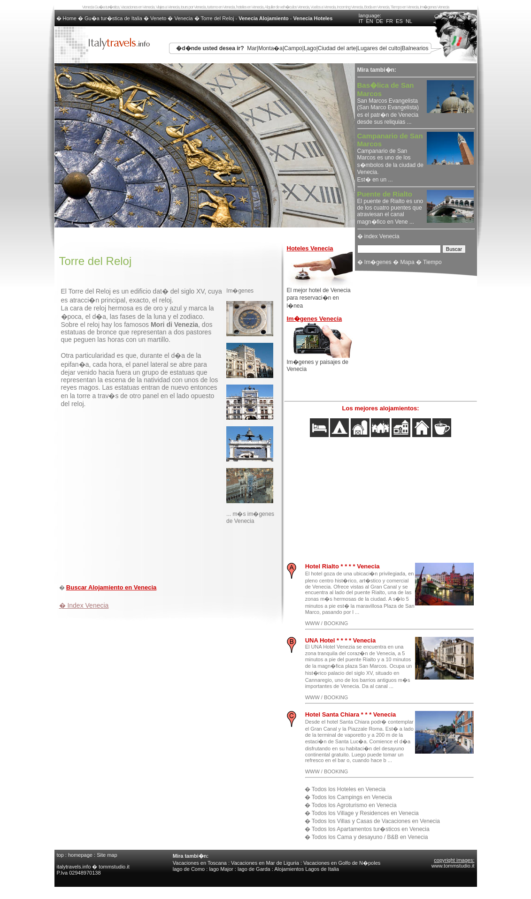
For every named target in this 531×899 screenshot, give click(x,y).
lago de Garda (254, 869)
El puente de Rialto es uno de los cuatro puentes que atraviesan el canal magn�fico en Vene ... (390, 208)
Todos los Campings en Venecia (352, 797)
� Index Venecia (84, 605)
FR (389, 21)
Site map (107, 855)
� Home (67, 18)
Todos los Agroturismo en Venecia (354, 805)
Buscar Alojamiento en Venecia (111, 587)
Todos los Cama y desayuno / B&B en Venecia (370, 837)
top (60, 855)
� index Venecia (378, 236)
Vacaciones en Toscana (200, 863)
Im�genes (378, 262)
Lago (310, 48)
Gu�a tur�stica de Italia (113, 18)
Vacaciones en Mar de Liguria (265, 863)
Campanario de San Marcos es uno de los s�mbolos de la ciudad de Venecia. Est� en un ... (390, 158)
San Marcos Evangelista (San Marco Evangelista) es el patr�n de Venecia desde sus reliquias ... (388, 104)
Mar (252, 48)
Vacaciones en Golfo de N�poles (341, 863)
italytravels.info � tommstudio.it (94, 866)
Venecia (183, 18)
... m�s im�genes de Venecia (250, 517)
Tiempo (432, 262)
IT (361, 21)
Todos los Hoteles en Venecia (348, 789)
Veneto (158, 18)
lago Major (221, 869)
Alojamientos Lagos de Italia (306, 869)
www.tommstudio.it (453, 866)
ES (399, 21)
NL (409, 21)
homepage (80, 855)
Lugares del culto (378, 48)
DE (379, 21)
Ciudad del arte (337, 48)
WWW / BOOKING (326, 623)
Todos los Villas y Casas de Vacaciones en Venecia (376, 821)
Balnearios (415, 48)
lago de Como (189, 869)
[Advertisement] (169, 556)
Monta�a (270, 48)
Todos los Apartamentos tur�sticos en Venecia (371, 829)
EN (369, 21)
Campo (293, 48)
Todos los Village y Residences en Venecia (365, 813)
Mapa (407, 262)
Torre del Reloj (217, 18)
